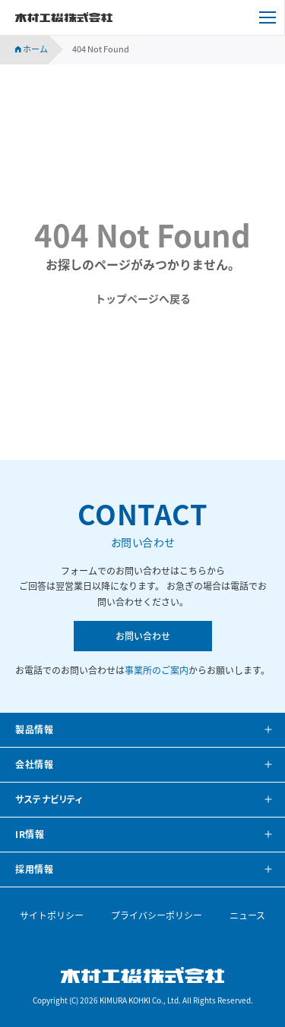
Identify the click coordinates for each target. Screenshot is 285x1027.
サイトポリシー (52, 915)
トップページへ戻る (143, 298)
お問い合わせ (143, 636)
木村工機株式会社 (63, 17)
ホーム (31, 49)
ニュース (247, 915)
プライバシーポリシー (156, 915)
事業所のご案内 (156, 670)
